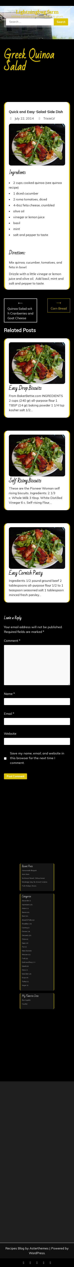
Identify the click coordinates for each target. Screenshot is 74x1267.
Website (10, 733)
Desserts (27, 935)
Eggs (26, 941)
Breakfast (28, 926)
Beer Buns (28, 888)
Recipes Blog (14, 1248)
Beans (27, 917)
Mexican (27, 950)
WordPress (37, 1253)
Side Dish (55, 112)
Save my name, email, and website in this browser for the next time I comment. (37, 758)
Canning (27, 929)
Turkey (27, 971)
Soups (27, 968)
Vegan (27, 974)
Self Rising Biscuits (25, 481)
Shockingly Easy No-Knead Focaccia (35, 894)
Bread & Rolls (29, 923)
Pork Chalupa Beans (31, 897)
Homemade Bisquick (31, 885)
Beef (26, 920)
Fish (26, 944)
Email (9, 714)
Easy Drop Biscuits (25, 388)
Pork (26, 953)
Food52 (27, 989)
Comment (12, 641)
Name (9, 694)
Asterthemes (39, 1248)
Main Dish (28, 947)
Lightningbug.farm (37, 12)
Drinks (27, 938)
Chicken (27, 932)
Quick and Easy (22, 112)
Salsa (26, 962)
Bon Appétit (28, 986)
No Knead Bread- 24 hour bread (34, 891)
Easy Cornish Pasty (26, 573)
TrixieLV (46, 118)
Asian (26, 914)
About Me (28, 908)
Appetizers (28, 911)
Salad (41, 112)
